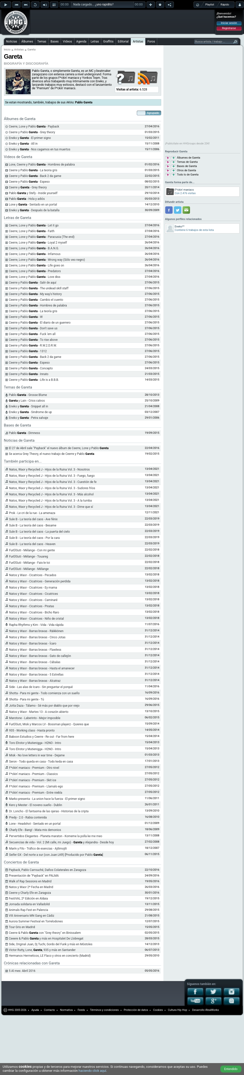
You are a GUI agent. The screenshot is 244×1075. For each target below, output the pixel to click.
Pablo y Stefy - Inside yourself (33, 193)
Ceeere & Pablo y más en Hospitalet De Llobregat (46, 938)
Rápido (225, 4)
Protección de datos (136, 1010)
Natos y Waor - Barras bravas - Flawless (35, 649)
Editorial (123, 41)
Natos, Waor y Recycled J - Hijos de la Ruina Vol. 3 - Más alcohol (51, 494)
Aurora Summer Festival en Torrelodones (36, 921)
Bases (54, 41)
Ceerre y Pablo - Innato (29, 374)
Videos (67, 41)
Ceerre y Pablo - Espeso (29, 181)
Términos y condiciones (104, 1010)
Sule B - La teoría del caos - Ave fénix (33, 519)
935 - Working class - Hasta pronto (32, 730)
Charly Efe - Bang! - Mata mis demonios (35, 830)
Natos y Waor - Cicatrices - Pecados (32, 575)
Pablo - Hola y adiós (27, 199)
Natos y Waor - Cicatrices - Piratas (31, 606)
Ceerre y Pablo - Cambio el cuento (36, 299)
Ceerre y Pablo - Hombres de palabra (38, 305)
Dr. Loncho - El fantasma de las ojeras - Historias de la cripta (49, 811)
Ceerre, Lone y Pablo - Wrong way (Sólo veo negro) (47, 259)
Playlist (209, 4)
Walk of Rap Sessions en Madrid (30, 881)
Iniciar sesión (229, 23)
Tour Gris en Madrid (22, 927)
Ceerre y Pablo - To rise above (33, 340)
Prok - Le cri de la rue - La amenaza (32, 513)
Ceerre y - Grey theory (28, 187)
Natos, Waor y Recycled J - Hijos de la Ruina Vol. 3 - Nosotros (49, 469)
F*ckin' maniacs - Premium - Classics (33, 774)
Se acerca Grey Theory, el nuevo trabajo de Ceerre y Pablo (51, 454)
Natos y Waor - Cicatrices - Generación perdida (40, 581)
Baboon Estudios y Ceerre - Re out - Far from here (41, 736)
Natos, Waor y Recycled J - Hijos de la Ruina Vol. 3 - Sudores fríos (52, 488)
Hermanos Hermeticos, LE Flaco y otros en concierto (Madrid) (50, 955)
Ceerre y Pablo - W (26, 317)
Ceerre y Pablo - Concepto (31, 368)
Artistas (138, 41)
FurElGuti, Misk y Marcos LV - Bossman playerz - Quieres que (49, 724)
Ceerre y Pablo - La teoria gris (33, 170)
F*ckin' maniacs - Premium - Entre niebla (35, 792)
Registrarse (229, 28)
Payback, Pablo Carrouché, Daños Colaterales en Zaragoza (47, 870)
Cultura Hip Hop (177, 1010)
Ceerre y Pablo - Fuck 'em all (32, 334)
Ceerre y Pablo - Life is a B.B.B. (34, 380)
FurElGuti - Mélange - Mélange (29, 569)
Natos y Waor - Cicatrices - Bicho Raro (34, 612)
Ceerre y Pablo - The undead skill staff (39, 288)
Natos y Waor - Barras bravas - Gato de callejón (40, 656)
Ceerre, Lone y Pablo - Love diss (34, 277)
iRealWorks (212, 1010)
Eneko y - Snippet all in (28, 406)
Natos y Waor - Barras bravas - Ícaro (32, 643)
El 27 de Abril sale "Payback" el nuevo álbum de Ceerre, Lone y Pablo (59, 448)
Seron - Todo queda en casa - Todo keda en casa (41, 761)
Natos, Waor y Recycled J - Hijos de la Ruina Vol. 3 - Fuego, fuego (52, 475)
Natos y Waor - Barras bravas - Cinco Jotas (37, 637)
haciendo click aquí (92, 1071)
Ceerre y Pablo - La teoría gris (33, 311)
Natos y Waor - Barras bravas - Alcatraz (35, 681)
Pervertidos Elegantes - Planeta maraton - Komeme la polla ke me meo (55, 836)
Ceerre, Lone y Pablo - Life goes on (36, 265)
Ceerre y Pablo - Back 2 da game (35, 176)
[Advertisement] (63, 17)
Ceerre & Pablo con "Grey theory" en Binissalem (45, 933)
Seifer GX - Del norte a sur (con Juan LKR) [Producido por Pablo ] (56, 855)
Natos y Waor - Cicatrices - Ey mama (33, 587)
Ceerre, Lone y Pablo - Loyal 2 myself (38, 242)
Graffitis (108, 41)
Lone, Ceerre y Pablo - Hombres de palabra (42, 164)
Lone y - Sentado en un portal (33, 204)
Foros (151, 41)
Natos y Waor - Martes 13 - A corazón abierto (38, 712)
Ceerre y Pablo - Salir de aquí (32, 282)
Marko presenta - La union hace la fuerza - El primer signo (47, 799)
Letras (95, 41)
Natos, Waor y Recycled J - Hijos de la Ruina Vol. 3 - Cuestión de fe (53, 482)
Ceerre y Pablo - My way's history (35, 294)
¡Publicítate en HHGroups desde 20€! (187, 143)
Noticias (11, 41)
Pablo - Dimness (24, 433)
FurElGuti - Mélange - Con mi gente (32, 550)
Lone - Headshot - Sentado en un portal (35, 823)
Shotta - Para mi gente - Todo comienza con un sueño (44, 693)
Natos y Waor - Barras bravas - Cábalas (34, 662)
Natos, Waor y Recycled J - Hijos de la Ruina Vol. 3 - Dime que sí (51, 507)
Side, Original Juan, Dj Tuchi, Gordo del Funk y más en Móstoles (51, 944)
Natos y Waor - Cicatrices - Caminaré (33, 600)
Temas (41, 41)
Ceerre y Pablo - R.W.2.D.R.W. (33, 345)
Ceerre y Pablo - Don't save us (33, 328)
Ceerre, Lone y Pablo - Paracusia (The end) (42, 237)
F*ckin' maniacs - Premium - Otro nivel (34, 768)
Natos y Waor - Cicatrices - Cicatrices (33, 594)
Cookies (158, 1010)
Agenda (81, 41)
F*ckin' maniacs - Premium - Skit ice (32, 780)
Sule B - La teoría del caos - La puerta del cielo (39, 531)
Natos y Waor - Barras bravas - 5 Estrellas (36, 674)
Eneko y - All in (23, 143)
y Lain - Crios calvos (27, 400)
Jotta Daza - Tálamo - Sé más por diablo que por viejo (44, 705)
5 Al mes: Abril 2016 (22, 971)
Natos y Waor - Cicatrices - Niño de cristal (36, 618)
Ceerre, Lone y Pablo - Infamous (35, 254)
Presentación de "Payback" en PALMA (34, 875)
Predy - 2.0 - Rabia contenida (28, 817)
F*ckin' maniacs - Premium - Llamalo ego (36, 786)
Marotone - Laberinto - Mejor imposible (34, 718)
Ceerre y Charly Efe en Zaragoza (30, 893)
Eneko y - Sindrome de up (30, 412)
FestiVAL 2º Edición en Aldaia (28, 898)
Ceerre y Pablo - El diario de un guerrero (40, 322)
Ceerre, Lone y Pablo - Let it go (34, 225)
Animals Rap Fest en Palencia (28, 910)
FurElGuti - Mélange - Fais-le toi (29, 562)
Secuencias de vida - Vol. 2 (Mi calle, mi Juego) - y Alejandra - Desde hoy (61, 842)
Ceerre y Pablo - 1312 (28, 351)
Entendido (231, 1069)
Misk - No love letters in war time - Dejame (37, 755)
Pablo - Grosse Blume (28, 395)
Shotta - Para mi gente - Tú (26, 699)
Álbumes (27, 41)
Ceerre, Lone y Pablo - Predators (35, 271)
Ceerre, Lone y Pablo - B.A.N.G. (34, 248)
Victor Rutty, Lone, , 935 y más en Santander (42, 950)
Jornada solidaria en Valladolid (29, 904)
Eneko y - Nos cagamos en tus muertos (39, 149)
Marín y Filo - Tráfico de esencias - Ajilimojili (38, 848)
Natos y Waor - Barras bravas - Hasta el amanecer (42, 668)
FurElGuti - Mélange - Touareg (28, 556)
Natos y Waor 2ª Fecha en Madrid (31, 887)
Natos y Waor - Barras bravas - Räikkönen (36, 631)
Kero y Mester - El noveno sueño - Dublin (35, 805)
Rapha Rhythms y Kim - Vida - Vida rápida (36, 625)
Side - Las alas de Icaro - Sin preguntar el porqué (41, 687)
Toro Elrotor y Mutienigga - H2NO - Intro (35, 743)
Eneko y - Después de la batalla (34, 210)
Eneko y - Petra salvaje (28, 418)
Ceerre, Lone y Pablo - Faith (31, 231)
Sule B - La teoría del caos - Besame (32, 525)
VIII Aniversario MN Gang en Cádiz (31, 915)
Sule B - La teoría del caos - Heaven (32, 544)
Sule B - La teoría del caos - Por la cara (34, 538)
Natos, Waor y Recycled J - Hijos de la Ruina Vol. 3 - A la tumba (50, 500)
